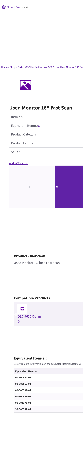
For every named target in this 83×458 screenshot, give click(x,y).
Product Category (24, 134)
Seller (15, 152)
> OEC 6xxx (52, 67)
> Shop (11, 67)
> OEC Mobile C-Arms (34, 67)
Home (4, 67)
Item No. (17, 117)
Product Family (22, 143)
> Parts (19, 67)
